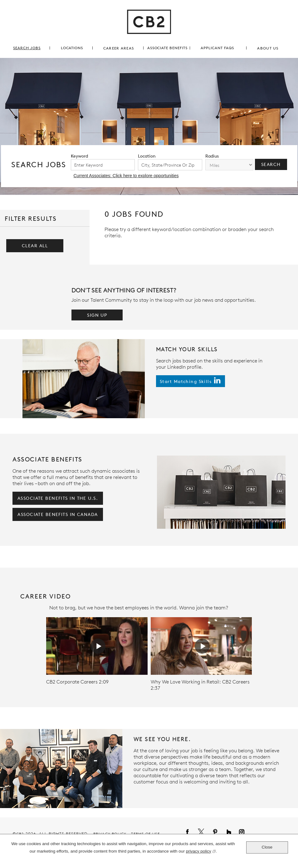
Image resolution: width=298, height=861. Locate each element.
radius (212, 155)
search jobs (27, 47)
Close (267, 847)
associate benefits (167, 47)
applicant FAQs (217, 47)
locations (72, 47)
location (147, 155)
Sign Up (97, 315)
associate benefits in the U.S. (57, 498)
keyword (79, 155)
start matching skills (186, 381)
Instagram (238, 832)
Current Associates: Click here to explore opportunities (126, 175)
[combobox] (170, 164)
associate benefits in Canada (57, 514)
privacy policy (198, 852)
